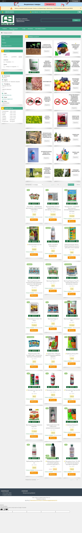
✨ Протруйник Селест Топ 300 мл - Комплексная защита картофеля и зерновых (72, 463)
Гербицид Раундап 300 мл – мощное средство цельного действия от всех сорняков (71, 246)
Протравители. (47, 81)
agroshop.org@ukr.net (7, 99)
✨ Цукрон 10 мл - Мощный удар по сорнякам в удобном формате (52, 355)
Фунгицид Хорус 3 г (53, 318)
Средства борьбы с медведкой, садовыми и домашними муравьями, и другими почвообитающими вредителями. (74, 99)
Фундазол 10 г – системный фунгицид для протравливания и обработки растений (72, 209)
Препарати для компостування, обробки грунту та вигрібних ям (47, 135)
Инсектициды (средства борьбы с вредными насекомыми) (76, 64)
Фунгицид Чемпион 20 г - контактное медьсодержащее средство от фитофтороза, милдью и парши (34, 283)
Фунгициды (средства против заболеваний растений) (75, 81)
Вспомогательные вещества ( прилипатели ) (46, 153)
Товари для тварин (75, 135)
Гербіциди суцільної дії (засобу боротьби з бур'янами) (47, 170)
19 (58, 184)
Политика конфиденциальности (50, 500)
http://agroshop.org (6, 95)
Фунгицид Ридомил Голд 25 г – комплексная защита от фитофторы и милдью (72, 282)
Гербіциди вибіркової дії (76, 170)
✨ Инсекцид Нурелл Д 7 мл (34, 244)
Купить (35, 219)
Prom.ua (48, 497)
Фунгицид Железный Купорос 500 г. (72, 319)
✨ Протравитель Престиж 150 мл (34, 390)
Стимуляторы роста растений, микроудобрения (47, 46)
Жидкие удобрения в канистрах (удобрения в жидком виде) (47, 64)
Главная (4, 28)
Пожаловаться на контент (36, 500)
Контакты (30, 28)
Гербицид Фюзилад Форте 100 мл (34, 462)
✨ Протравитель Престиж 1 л (53, 390)
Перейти (46, 51)
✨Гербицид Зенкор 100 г (71, 353)
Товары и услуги (13, 28)
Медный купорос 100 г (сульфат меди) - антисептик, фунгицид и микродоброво (34, 355)
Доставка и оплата (40, 28)
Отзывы (4, 42)
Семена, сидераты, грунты (47, 118)
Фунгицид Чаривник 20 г (53, 281)
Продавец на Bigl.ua (41, 499)
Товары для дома (75, 153)
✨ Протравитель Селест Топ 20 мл (34, 319)
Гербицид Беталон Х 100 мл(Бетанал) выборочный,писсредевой (53, 426)
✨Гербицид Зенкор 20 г (72, 425)
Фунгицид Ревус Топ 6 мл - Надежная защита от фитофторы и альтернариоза (53, 208)
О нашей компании (7, 494)
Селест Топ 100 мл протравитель (53, 245)
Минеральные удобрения (29, 493)
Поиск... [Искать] (76, 20)
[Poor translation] (5, 509)
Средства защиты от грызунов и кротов (47, 99)
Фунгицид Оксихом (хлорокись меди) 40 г (34, 425)
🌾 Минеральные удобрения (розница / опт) (76, 46)
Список (78, 184)
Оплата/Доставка (6, 493)
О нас (23, 28)
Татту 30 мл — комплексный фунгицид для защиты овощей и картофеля (34, 208)
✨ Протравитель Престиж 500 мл (72, 390)
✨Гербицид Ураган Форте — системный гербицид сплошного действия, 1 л (53, 463)
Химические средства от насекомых (75, 118)
